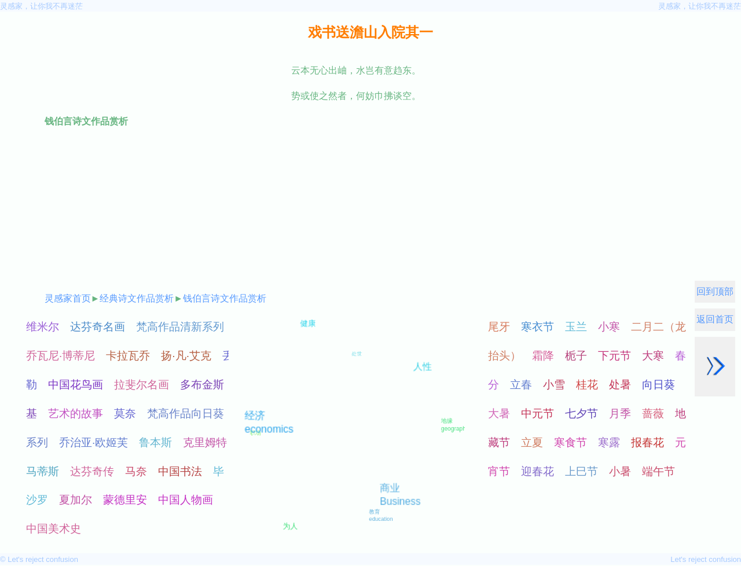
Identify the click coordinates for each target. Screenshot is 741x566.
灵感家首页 (68, 298)
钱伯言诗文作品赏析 (224, 298)
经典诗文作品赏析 (137, 298)
